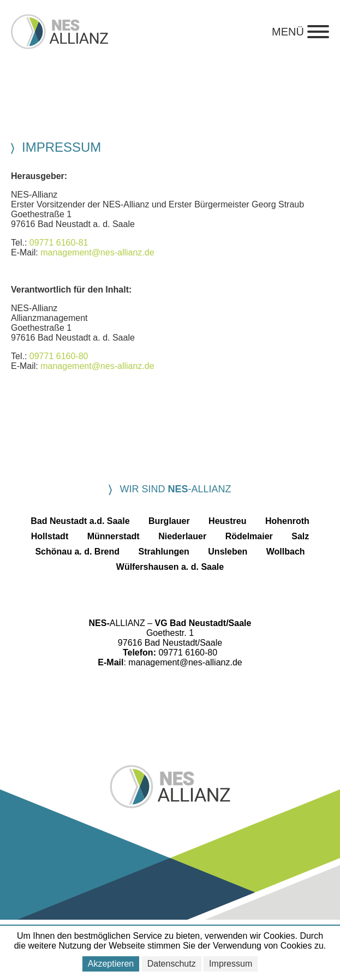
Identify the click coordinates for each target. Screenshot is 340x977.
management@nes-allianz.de (97, 252)
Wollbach (285, 551)
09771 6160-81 (58, 242)
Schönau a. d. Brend (77, 551)
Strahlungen (164, 551)
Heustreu (227, 521)
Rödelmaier (249, 536)
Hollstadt (49, 536)
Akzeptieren (111, 963)
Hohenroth (287, 521)
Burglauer (169, 521)
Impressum (230, 963)
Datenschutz (171, 963)
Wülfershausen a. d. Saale (170, 566)
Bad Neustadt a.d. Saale (80, 521)
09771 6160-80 (58, 356)
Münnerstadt (113, 536)
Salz (300, 536)
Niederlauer (182, 536)
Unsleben (227, 551)
